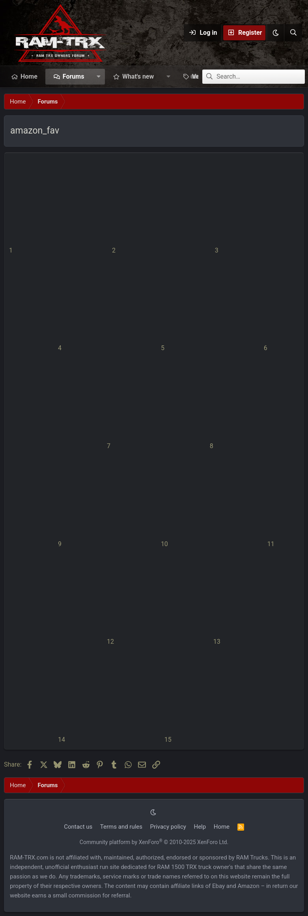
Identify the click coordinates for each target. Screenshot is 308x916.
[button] (275, 32)
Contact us (78, 826)
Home (29, 76)
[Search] (293, 32)
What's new (138, 76)
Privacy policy (168, 826)
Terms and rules (121, 826)
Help (200, 826)
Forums (73, 76)
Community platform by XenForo (154, 842)
